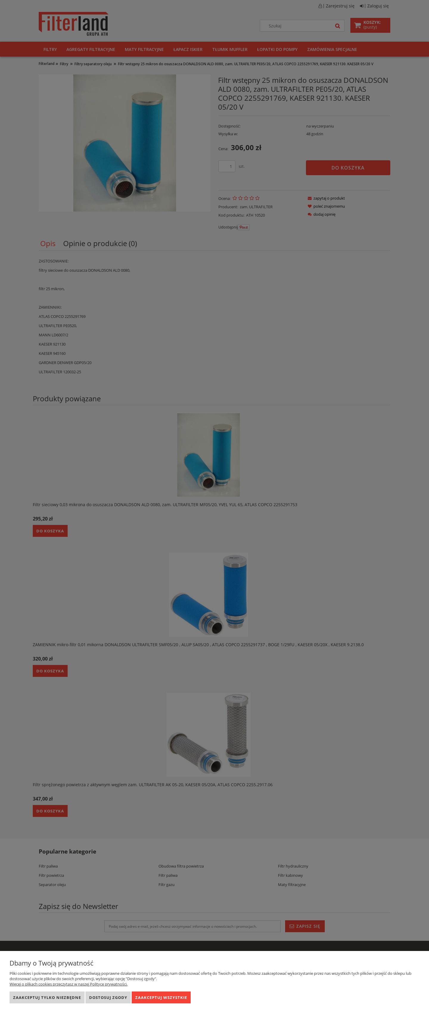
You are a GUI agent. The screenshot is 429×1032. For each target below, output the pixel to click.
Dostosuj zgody (108, 997)
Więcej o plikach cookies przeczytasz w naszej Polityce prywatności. (69, 984)
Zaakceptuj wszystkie (161, 997)
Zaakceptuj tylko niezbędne (47, 997)
